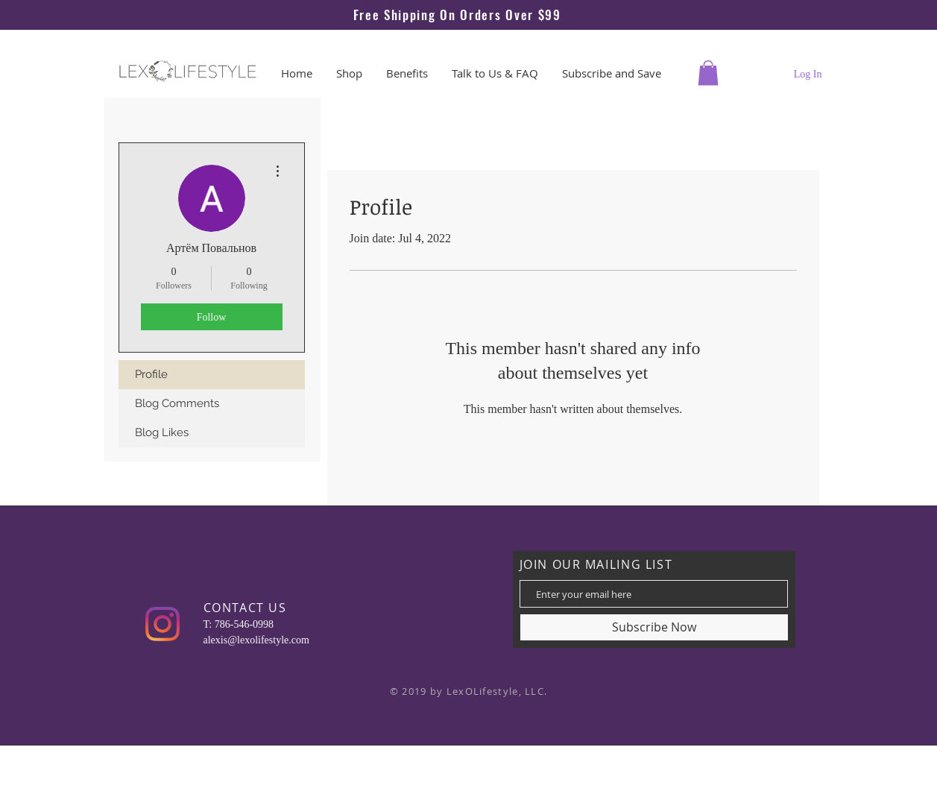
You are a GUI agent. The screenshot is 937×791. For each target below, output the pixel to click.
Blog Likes (162, 432)
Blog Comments (177, 403)
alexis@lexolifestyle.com (256, 640)
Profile (151, 374)
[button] (708, 72)
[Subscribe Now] (654, 627)
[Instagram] (162, 624)
